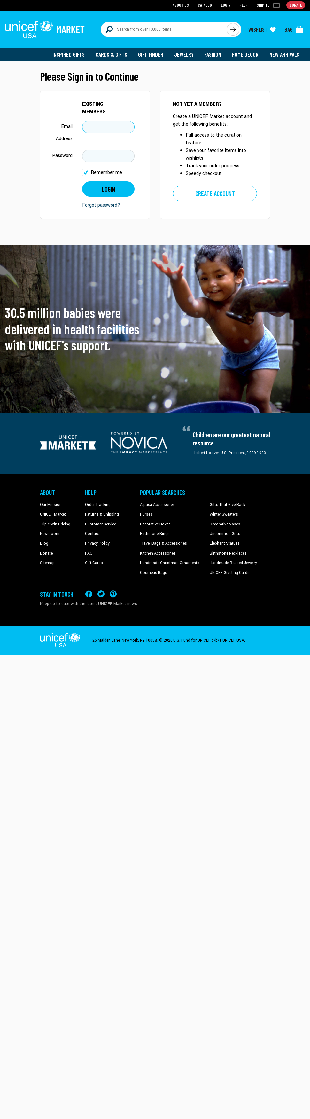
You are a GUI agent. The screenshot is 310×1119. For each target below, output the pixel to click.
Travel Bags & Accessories (163, 543)
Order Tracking (98, 505)
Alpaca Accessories (157, 505)
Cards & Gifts (111, 54)
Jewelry (184, 54)
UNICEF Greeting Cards (230, 573)
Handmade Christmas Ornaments (169, 563)
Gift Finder (150, 54)
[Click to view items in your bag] (294, 29)
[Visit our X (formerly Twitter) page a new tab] (101, 594)
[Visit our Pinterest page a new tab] (113, 594)
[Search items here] (164, 29)
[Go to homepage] (45, 29)
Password (62, 155)
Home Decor (245, 54)
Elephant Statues (225, 543)
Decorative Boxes (155, 524)
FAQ (89, 553)
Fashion (213, 54)
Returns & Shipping (102, 514)
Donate (46, 553)
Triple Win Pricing (55, 524)
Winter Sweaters (224, 514)
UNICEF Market (53, 514)
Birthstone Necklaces (228, 553)
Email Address (64, 132)
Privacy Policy (97, 543)
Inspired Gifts (68, 54)
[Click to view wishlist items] (262, 29)
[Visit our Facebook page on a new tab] (89, 594)
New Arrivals (284, 54)
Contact (92, 534)
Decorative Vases (225, 524)
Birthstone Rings (155, 534)
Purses (146, 514)
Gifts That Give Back (227, 505)
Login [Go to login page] (225, 5)
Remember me (106, 172)
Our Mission (51, 505)
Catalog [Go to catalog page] (205, 5)
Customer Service (100, 524)
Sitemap (47, 563)
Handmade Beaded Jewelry (233, 563)
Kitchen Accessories (158, 553)
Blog (44, 543)
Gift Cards (94, 563)
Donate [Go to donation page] (296, 5)
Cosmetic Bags (153, 573)
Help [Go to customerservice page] (243, 5)
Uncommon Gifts (225, 534)
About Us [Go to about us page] (181, 5)
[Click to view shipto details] (268, 5)
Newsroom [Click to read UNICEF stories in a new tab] (49, 534)
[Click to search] (233, 29)
